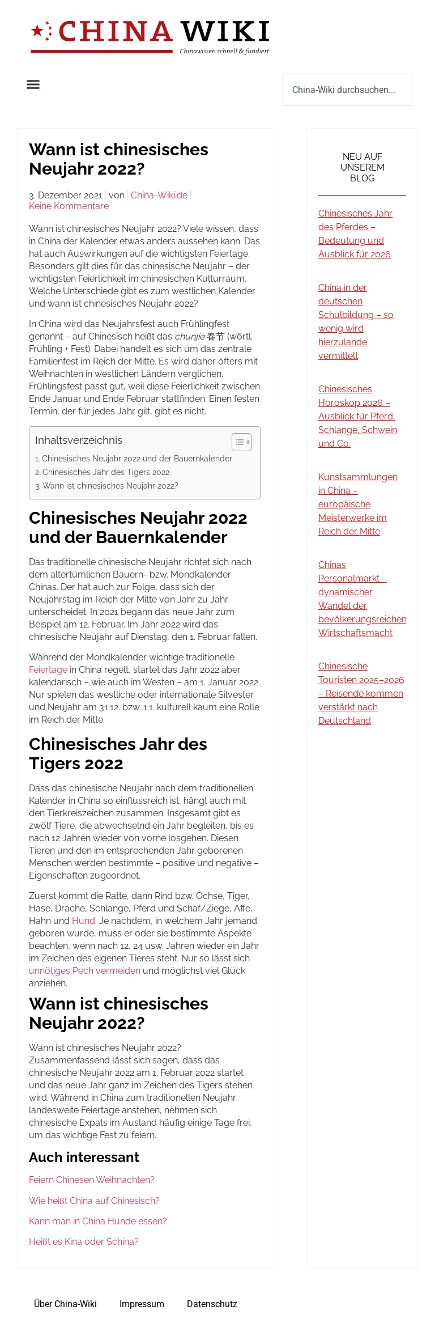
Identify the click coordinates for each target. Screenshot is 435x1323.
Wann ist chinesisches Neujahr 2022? (110, 485)
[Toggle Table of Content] (236, 442)
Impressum (142, 1304)
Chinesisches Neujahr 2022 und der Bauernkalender (137, 458)
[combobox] (347, 89)
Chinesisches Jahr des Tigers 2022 (105, 472)
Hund (83, 920)
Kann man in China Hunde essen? (98, 1221)
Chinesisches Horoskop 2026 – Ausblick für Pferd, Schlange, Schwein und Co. (357, 416)
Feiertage (48, 669)
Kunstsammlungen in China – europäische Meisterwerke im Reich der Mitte (358, 504)
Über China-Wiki (65, 1304)
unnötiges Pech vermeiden (84, 970)
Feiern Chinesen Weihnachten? (92, 1179)
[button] (33, 84)
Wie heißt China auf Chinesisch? (94, 1200)
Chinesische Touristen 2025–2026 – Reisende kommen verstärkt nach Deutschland (361, 693)
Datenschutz (212, 1304)
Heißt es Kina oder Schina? (84, 1241)
